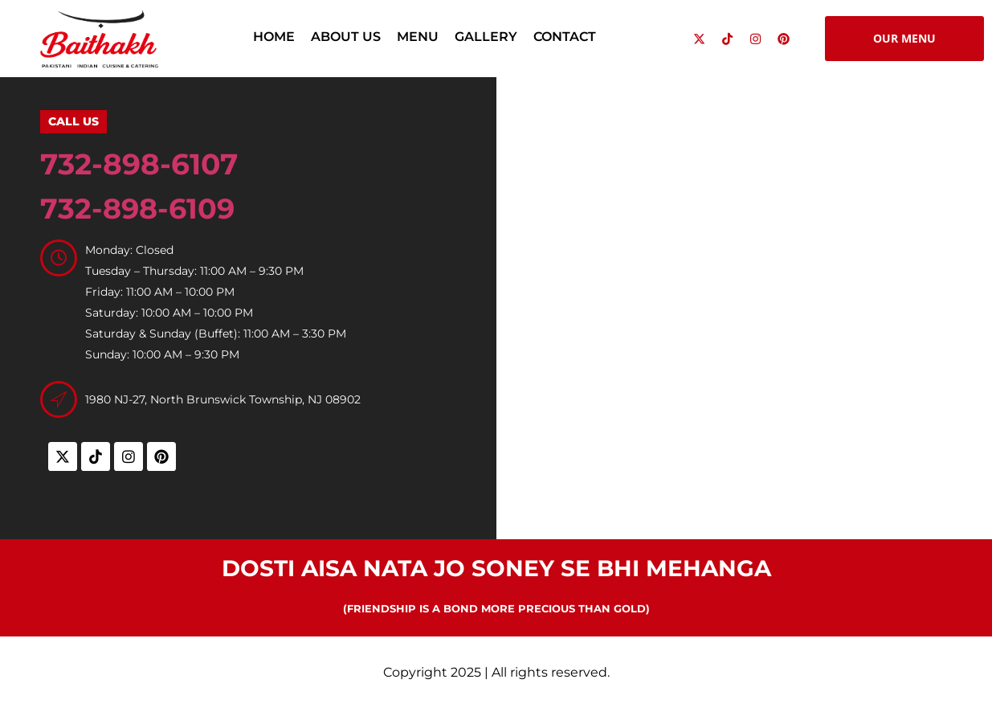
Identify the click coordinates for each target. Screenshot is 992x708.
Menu (418, 36)
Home (274, 36)
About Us (346, 36)
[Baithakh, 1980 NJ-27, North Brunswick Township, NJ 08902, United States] (744, 304)
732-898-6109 (137, 208)
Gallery (486, 36)
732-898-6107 (139, 164)
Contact (564, 36)
